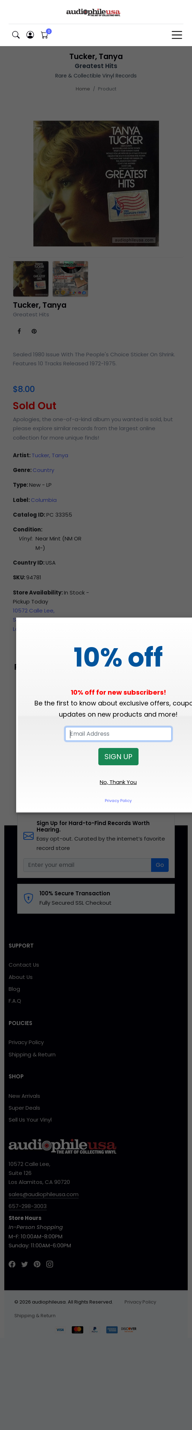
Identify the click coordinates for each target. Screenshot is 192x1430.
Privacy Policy (118, 800)
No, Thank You (118, 782)
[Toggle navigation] (176, 34)
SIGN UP (118, 757)
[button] (16, 35)
